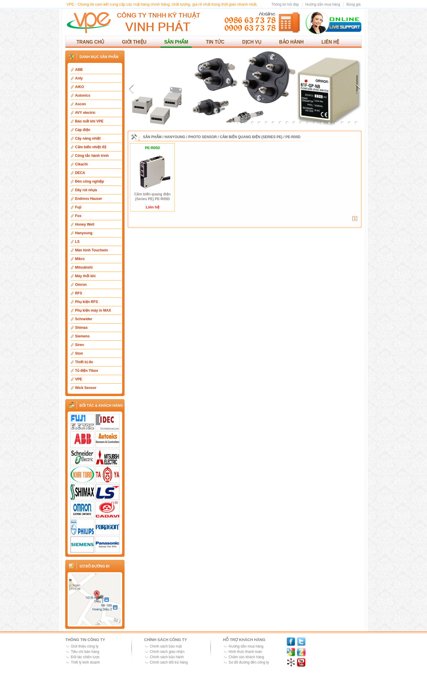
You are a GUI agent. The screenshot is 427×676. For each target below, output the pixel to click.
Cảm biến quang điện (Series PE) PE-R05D (152, 196)
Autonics (82, 95)
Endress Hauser (88, 199)
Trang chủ (90, 41)
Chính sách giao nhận (167, 652)
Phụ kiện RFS (86, 302)
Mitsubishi (84, 267)
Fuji (78, 207)
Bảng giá (353, 4)
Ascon (80, 104)
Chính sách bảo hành (167, 657)
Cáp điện (82, 130)
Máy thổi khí (85, 276)
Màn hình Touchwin (91, 250)
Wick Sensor (85, 388)
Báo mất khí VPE (89, 121)
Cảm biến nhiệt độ (90, 147)
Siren (79, 345)
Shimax (81, 328)
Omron (81, 285)
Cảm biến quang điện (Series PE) (251, 137)
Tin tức (215, 41)
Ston (79, 353)
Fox (78, 216)
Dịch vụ (252, 41)
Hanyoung (84, 233)
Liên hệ (330, 41)
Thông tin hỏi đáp (285, 4)
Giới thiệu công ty (84, 646)
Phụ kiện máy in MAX (93, 310)
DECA (80, 173)
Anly (79, 78)
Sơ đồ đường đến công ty (249, 662)
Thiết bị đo (84, 362)
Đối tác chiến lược (85, 657)
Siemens (82, 336)
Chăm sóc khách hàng (246, 657)
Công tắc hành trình (92, 156)
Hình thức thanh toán (245, 652)
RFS (78, 293)
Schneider (83, 319)
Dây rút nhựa (86, 190)
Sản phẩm (176, 41)
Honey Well (84, 224)
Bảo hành (291, 41)
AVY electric (85, 113)
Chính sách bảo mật (166, 646)
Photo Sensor (202, 137)
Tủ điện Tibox (86, 371)
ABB (79, 70)
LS (77, 242)
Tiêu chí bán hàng (85, 652)
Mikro (80, 259)
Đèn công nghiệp (89, 181)
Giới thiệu (134, 41)
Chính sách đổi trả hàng (169, 662)
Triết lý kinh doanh (85, 662)
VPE (78, 379)
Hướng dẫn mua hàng (322, 4)
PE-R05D (293, 137)
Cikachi (81, 164)
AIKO (79, 87)
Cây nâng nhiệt (88, 138)
